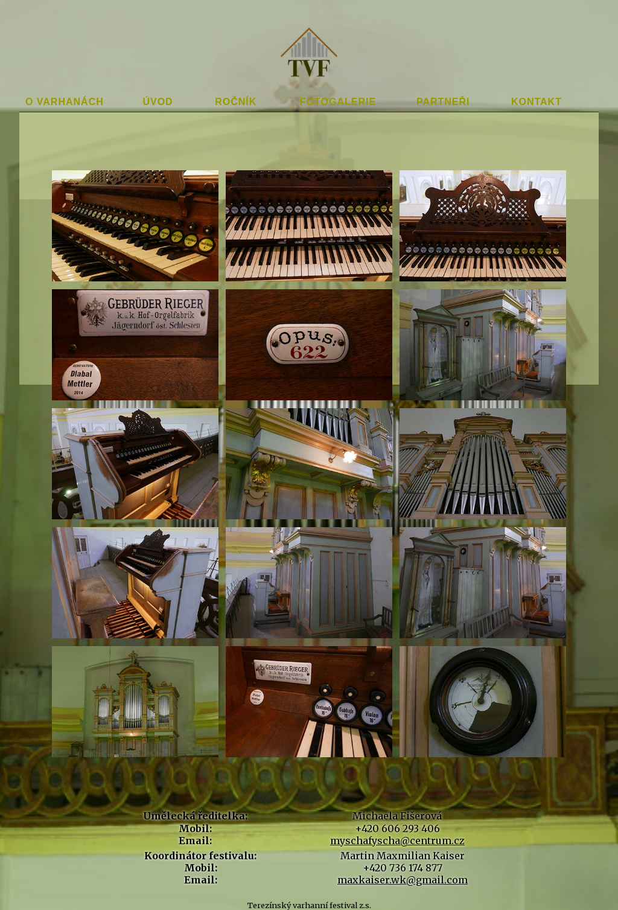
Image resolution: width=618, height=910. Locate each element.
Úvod (157, 102)
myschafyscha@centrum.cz (397, 841)
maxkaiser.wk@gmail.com (402, 880)
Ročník (235, 102)
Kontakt (536, 102)
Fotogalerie (338, 102)
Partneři (443, 102)
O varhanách (64, 102)
